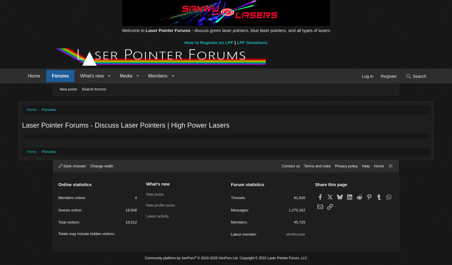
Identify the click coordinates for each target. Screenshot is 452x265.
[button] (143, 76)
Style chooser (72, 166)
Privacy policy (346, 166)
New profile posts (160, 204)
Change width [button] (101, 166)
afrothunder (296, 234)
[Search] (382, 76)
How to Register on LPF (208, 42)
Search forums (94, 89)
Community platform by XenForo (191, 258)
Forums (94, 75)
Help (366, 166)
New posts (68, 89)
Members (191, 75)
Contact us (291, 166)
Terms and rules (317, 166)
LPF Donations (252, 42)
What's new (126, 75)
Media (160, 75)
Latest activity (157, 215)
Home (68, 75)
